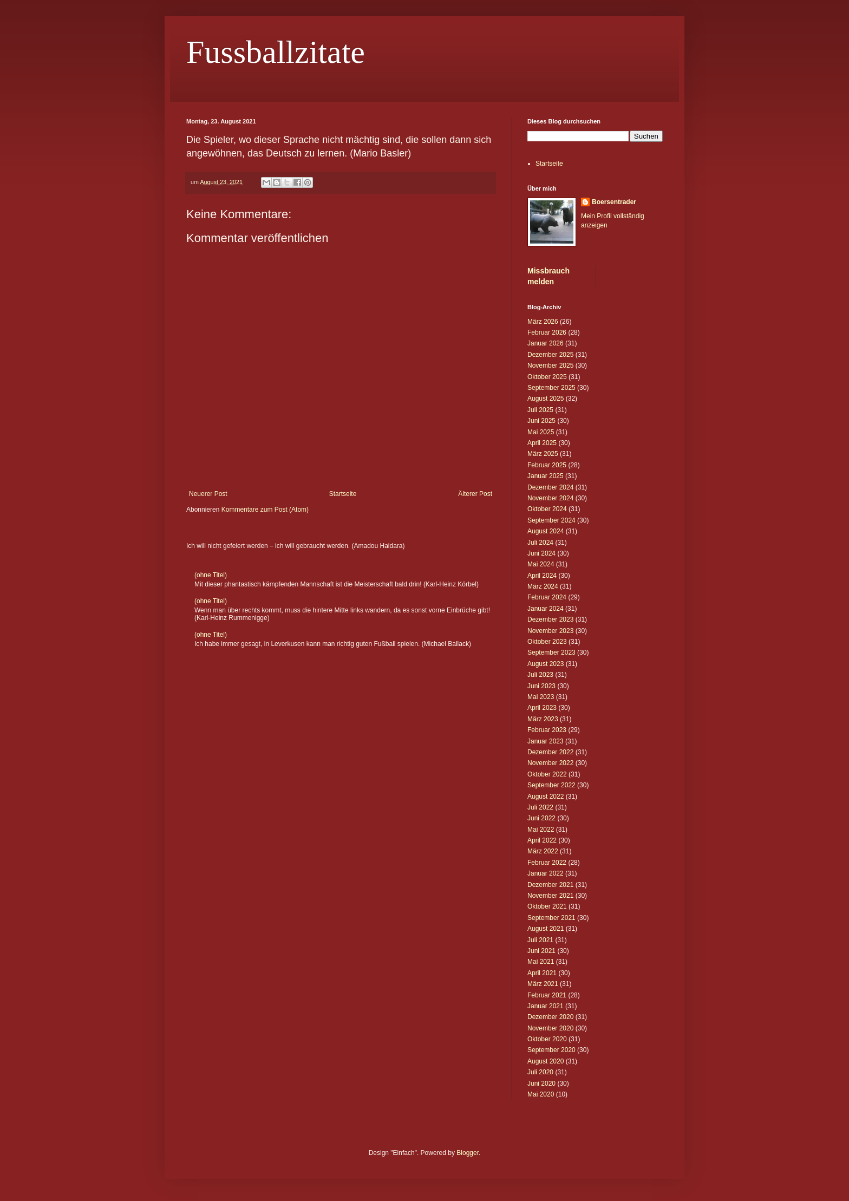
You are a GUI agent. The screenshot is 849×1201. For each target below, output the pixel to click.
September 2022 (551, 785)
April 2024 (542, 575)
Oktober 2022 (547, 774)
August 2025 (545, 398)
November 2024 (550, 498)
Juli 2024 (540, 542)
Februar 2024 (546, 597)
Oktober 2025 (547, 377)
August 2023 (545, 664)
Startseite (343, 494)
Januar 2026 (545, 343)
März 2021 (542, 984)
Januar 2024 (545, 608)
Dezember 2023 (550, 619)
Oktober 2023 (547, 641)
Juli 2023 (540, 674)
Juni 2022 (541, 818)
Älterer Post (475, 494)
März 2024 (542, 586)
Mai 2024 (540, 564)
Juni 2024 (541, 553)
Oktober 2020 (547, 1039)
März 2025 (542, 454)
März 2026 (542, 321)
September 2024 (551, 520)
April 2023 (542, 708)
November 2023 (550, 631)
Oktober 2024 (547, 509)
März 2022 (542, 851)
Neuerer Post (208, 494)
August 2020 (545, 1061)
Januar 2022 (545, 873)
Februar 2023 (546, 730)
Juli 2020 (540, 1072)
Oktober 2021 (547, 906)
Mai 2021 (540, 961)
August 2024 (545, 531)
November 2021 (550, 895)
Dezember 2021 (550, 885)
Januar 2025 (545, 476)
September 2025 (551, 387)
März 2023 (542, 719)
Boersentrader (614, 202)
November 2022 (550, 763)
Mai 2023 (540, 697)
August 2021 (545, 928)
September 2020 (551, 1050)
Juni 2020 (541, 1083)
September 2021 (551, 918)
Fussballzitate (275, 52)
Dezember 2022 (550, 752)
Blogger (467, 1153)
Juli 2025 (540, 410)
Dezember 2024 (550, 487)
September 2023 (551, 652)
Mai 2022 (540, 829)
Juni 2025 (541, 421)
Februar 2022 (546, 862)
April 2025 (542, 443)
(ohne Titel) (210, 575)
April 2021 (542, 973)
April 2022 (542, 840)
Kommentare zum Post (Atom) (265, 509)
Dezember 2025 (550, 354)
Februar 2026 (546, 332)
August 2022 (545, 796)
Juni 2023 (541, 686)
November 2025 (550, 365)
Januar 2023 (545, 741)
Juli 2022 (540, 807)
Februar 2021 (546, 995)
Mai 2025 (540, 432)
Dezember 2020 (550, 1017)
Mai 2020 (540, 1094)
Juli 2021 (540, 940)
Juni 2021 (541, 951)
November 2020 (550, 1028)
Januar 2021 (545, 1006)
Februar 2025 (546, 465)
